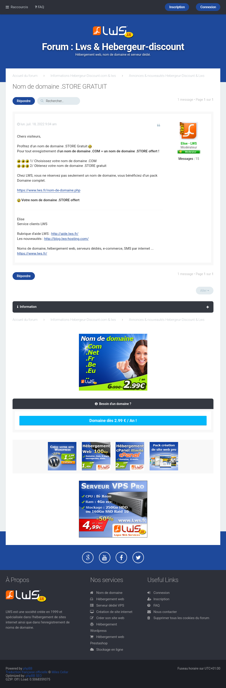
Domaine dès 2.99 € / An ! (113, 420)
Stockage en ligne (109, 650)
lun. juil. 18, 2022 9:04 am (37, 124)
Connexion (161, 593)
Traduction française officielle (27, 672)
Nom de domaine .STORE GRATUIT (60, 86)
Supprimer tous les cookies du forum (181, 618)
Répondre (24, 101)
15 (197, 159)
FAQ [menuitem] (39, 7)
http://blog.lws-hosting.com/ (66, 239)
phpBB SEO (34, 676)
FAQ (156, 605)
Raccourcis (19, 7)
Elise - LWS (189, 143)
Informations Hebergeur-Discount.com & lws (83, 76)
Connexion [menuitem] (208, 7)
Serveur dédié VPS (110, 605)
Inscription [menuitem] (177, 7)
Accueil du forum (25, 76)
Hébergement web (110, 599)
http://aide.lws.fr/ (64, 234)
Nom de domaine (109, 593)
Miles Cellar (60, 672)
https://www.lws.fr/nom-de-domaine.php (49, 190)
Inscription (161, 599)
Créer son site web (110, 618)
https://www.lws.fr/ (32, 253)
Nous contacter (165, 612)
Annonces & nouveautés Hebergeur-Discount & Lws (166, 76)
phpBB (27, 668)
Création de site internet (114, 612)
